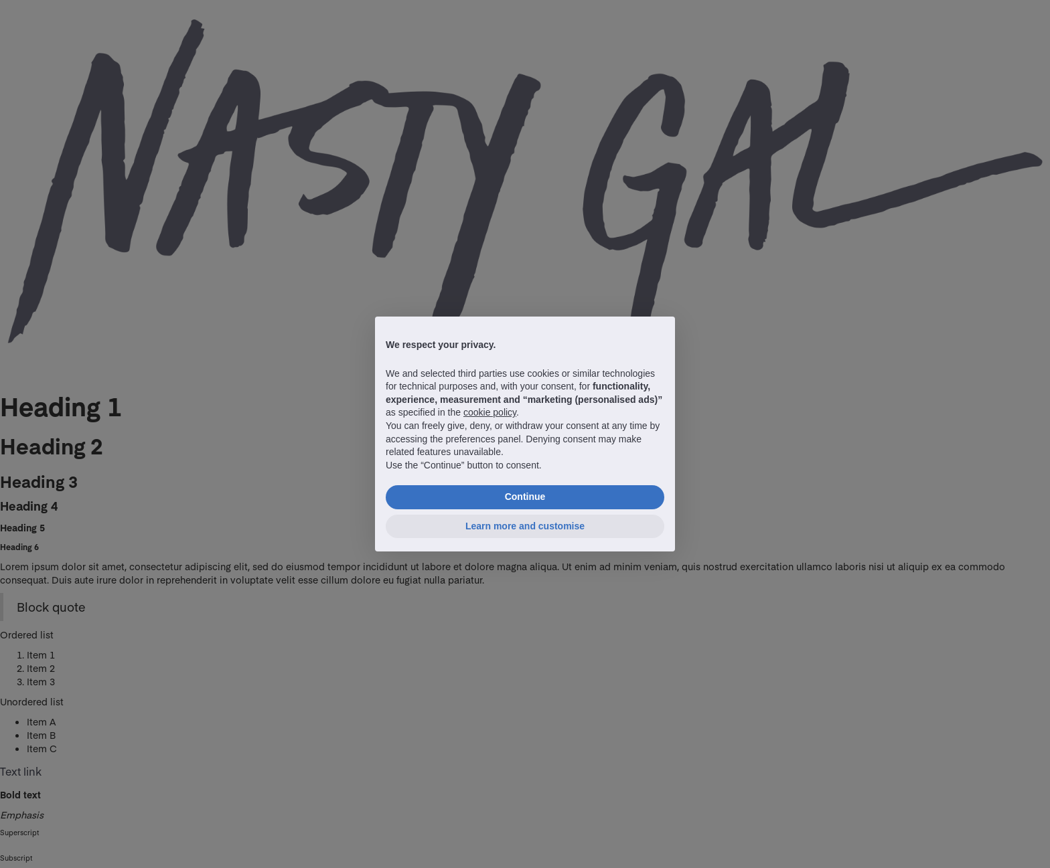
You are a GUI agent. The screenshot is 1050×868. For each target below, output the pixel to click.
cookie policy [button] (489, 412)
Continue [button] (525, 496)
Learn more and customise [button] (525, 526)
